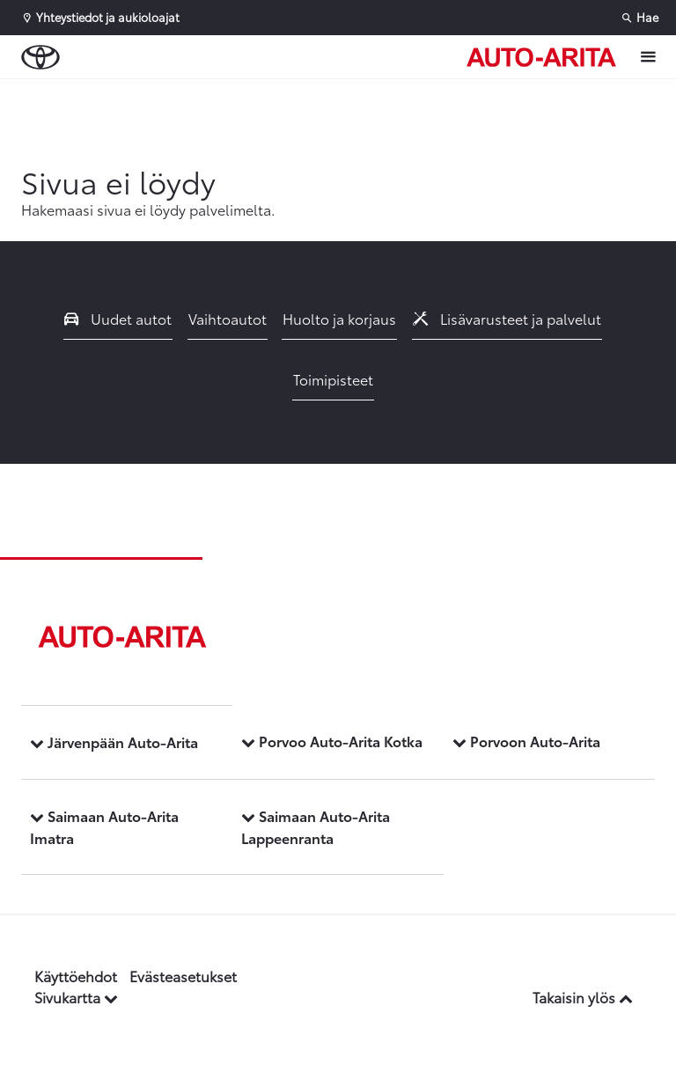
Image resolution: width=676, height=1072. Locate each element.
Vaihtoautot (227, 318)
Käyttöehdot (75, 976)
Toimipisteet (333, 379)
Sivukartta (76, 997)
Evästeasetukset (183, 976)
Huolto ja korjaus (339, 318)
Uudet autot (118, 318)
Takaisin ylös (583, 997)
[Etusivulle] (541, 57)
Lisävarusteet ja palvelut (507, 318)
